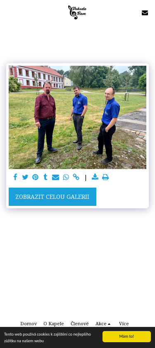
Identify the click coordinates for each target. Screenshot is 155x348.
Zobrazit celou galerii (52, 196)
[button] (9, 12)
